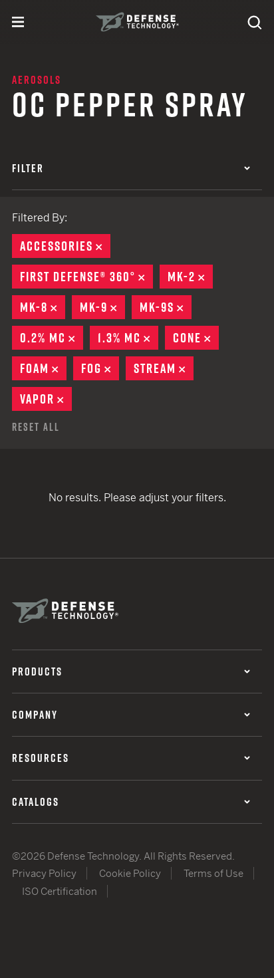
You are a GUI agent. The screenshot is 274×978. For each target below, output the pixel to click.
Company (131, 715)
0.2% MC (51, 337)
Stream (164, 368)
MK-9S (166, 307)
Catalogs (131, 802)
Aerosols (36, 80)
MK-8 (42, 307)
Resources (131, 758)
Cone (196, 337)
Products (131, 671)
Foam (43, 368)
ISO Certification (59, 891)
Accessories (65, 246)
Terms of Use (213, 873)
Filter (131, 168)
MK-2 (190, 276)
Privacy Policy (44, 873)
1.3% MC (128, 337)
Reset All (36, 427)
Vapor (46, 399)
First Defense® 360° (86, 276)
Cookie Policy (130, 873)
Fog (100, 368)
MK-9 (102, 307)
